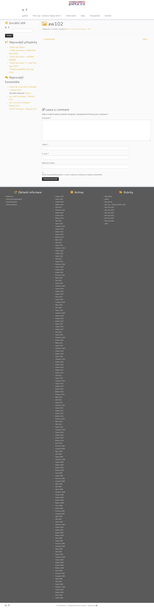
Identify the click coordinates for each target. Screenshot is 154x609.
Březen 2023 (59, 218)
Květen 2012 (59, 386)
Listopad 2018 (60, 302)
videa (83, 15)
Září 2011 (58, 400)
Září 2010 (58, 424)
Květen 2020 (59, 270)
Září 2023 (58, 207)
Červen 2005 (59, 590)
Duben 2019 (59, 294)
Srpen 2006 (59, 554)
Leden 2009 (59, 476)
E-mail (45, 153)
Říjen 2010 (58, 422)
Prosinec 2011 (60, 394)
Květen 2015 (59, 354)
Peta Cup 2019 (109, 207)
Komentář (46, 118)
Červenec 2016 (60, 337)
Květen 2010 (59, 435)
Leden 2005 (59, 598)
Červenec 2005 (60, 587)
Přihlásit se (9, 196)
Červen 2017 (59, 327)
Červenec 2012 (60, 381)
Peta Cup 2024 (109, 221)
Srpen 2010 (59, 427)
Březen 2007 (59, 535)
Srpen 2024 (59, 199)
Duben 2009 (59, 468)
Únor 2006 (58, 571)
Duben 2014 (59, 365)
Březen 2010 (59, 440)
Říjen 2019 (58, 278)
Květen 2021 (59, 253)
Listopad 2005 (60, 576)
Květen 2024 (59, 205)
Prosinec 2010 (60, 419)
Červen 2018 (59, 316)
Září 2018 (58, 308)
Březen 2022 (59, 237)
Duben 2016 (59, 340)
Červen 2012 (59, 384)
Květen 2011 (59, 411)
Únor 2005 (58, 595)
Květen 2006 (59, 563)
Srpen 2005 (59, 584)
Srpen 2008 (59, 489)
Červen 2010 (59, 432)
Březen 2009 (59, 470)
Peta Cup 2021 (109, 213)
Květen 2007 (59, 530)
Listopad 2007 (60, 514)
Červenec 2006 (60, 557)
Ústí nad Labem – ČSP (82, 29)
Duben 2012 (59, 389)
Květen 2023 (59, 213)
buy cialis (13, 96)
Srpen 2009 (59, 457)
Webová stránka (48, 163)
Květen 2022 (59, 232)
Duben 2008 (59, 500)
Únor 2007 (58, 538)
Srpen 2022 (59, 224)
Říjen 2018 (58, 305)
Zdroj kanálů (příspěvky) (14, 199)
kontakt (108, 15)
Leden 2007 (59, 541)
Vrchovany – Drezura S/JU (26, 109)
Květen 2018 (59, 318)
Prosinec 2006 (60, 544)
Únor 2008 (58, 506)
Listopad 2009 (60, 449)
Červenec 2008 (60, 492)
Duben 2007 (59, 533)
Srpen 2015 (59, 346)
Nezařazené (108, 202)
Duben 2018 (59, 321)
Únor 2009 (58, 473)
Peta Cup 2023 (109, 218)
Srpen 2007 (59, 522)
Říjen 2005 (58, 579)
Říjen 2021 (58, 240)
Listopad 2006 (60, 546)
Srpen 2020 (59, 262)
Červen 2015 (59, 351)
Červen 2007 (59, 527)
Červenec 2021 (60, 248)
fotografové (95, 15)
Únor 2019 (58, 297)
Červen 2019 (59, 289)
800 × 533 (70, 29)
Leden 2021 (59, 256)
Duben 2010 (59, 438)
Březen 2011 (59, 416)
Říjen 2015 (58, 343)
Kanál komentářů (11, 202)
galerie (25, 15)
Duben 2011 (59, 413)
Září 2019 (58, 281)
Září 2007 (58, 519)
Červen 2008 (59, 495)
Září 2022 (58, 221)
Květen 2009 (59, 465)
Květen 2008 (59, 497)
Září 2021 (58, 243)
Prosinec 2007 (60, 511)
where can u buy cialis (18, 87)
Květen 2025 (59, 196)
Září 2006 (58, 552)
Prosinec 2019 (60, 275)
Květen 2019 (59, 291)
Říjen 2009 (58, 451)
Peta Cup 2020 (109, 210)
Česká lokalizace (11, 205)
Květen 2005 (59, 592)
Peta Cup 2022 (109, 215)
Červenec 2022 (60, 226)
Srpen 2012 (59, 378)
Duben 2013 (59, 373)
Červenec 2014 (60, 359)
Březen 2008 (59, 503)
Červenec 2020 (60, 264)
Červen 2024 (59, 202)
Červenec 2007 (60, 525)
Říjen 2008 (58, 484)
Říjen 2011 (58, 397)
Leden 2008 (59, 508)
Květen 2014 (59, 362)
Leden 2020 (59, 272)
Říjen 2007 (58, 516)
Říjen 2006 (58, 549)
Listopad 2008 (60, 481)
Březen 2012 (59, 392)
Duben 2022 (59, 234)
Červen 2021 (59, 251)
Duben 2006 (59, 565)
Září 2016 (58, 332)
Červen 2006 (59, 560)
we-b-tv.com (14, 102)
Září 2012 (58, 375)
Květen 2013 (59, 370)
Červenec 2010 (60, 430)
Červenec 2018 (60, 313)
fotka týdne (71, 15)
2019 (11, 109)
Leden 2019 (59, 299)
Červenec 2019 (60, 286)
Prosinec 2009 (60, 446)
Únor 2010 (58, 443)
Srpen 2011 (59, 403)
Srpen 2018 (59, 310)
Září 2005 (58, 582)
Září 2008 (58, 487)
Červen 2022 (59, 229)
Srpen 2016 (59, 335)
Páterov (28, 93)
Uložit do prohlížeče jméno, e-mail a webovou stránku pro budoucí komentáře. (72, 174)
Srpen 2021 (59, 245)
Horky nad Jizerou (17, 47)
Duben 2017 (59, 329)
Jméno (45, 144)
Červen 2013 (59, 367)
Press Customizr (81, 606)
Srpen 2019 (59, 283)
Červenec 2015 (60, 348)
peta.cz (64, 606)
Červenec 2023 (60, 210)
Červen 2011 (59, 408)
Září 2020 (58, 259)
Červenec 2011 (60, 405)
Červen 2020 (59, 267)
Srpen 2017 (59, 324)
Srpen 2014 (59, 356)
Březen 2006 (59, 568)
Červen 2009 (59, 462)
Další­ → (146, 39)
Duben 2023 (59, 215)
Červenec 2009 (60, 459)
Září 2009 (58, 454)
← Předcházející (48, 39)
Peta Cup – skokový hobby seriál (47, 15)
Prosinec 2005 (60, 573)
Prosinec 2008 (60, 478)
